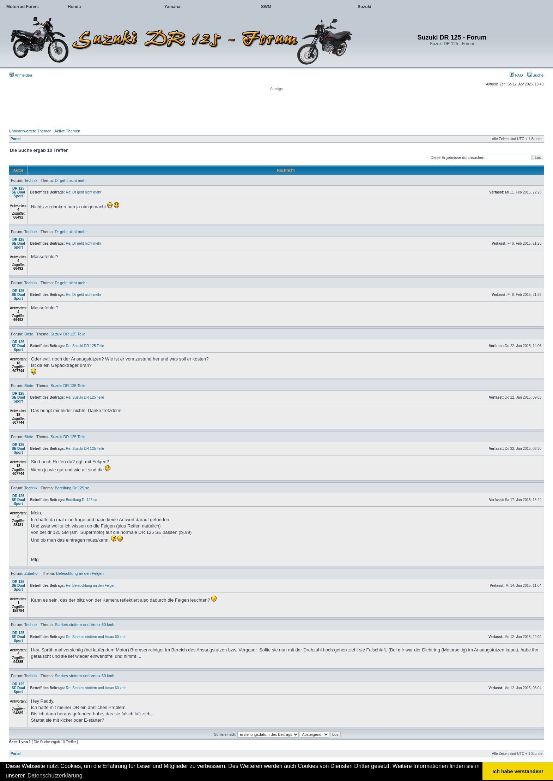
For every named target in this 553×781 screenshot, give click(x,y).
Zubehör (31, 573)
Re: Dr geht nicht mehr (84, 192)
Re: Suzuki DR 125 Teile (85, 346)
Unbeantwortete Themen (30, 131)
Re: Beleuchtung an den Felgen (91, 586)
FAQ (516, 75)
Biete (28, 334)
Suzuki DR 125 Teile (67, 334)
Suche (535, 75)
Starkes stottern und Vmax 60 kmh (84, 624)
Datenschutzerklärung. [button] (56, 776)
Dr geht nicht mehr (70, 180)
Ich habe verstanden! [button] (517, 771)
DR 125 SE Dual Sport (18, 192)
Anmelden (21, 75)
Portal (15, 139)
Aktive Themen (67, 131)
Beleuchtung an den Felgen (80, 573)
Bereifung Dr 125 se (72, 488)
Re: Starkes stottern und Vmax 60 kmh (96, 637)
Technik (30, 180)
